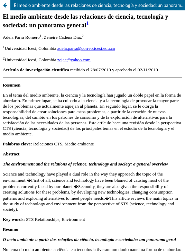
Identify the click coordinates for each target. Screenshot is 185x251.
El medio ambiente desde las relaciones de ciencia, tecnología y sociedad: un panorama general (99, 5)
